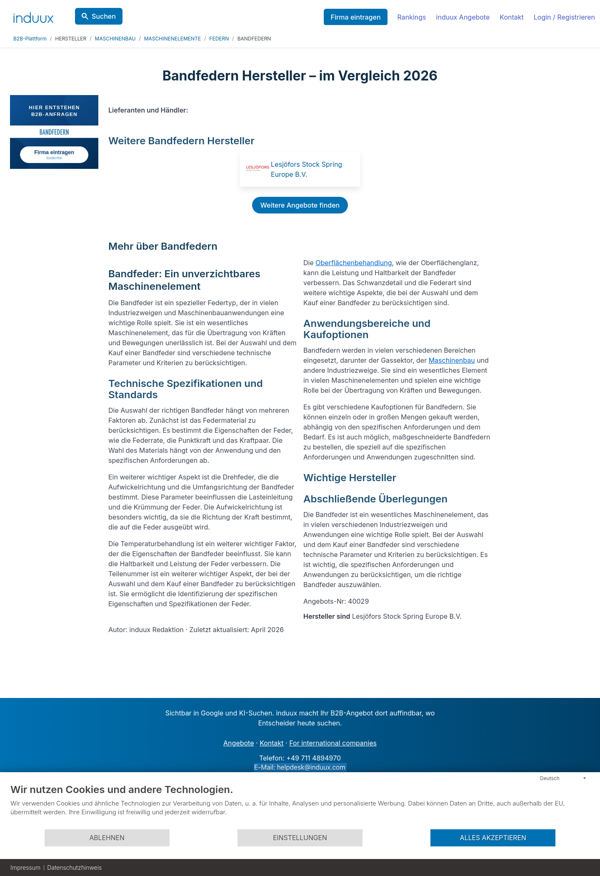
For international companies (333, 743)
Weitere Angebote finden (300, 205)
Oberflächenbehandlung (353, 263)
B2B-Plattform (30, 38)
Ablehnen (106, 838)
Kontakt (511, 17)
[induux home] (33, 16)
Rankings (412, 17)
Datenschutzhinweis (74, 867)
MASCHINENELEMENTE (172, 38)
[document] (300, 806)
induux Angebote (463, 17)
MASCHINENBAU (115, 38)
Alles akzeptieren (493, 838)
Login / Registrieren (564, 17)
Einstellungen (300, 838)
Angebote (238, 743)
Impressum (25, 867)
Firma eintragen (355, 17)
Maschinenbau (452, 360)
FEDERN (219, 38)
